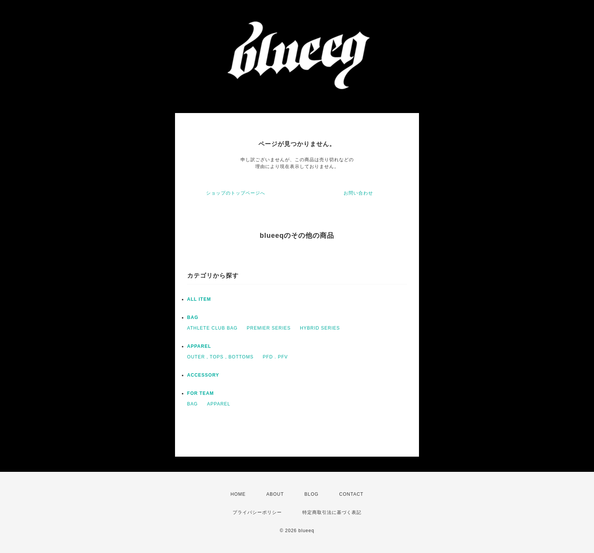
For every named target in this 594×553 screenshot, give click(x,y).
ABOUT (275, 494)
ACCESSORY (203, 375)
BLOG (312, 494)
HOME (238, 494)
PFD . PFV (275, 357)
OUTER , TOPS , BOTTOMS (220, 357)
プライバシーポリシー (257, 512)
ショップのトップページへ (235, 193)
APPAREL (199, 346)
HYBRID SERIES (320, 328)
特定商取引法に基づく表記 (331, 512)
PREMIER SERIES (269, 328)
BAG (193, 317)
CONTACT (351, 494)
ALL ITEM (199, 299)
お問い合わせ (358, 193)
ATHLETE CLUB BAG (212, 328)
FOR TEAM (200, 393)
